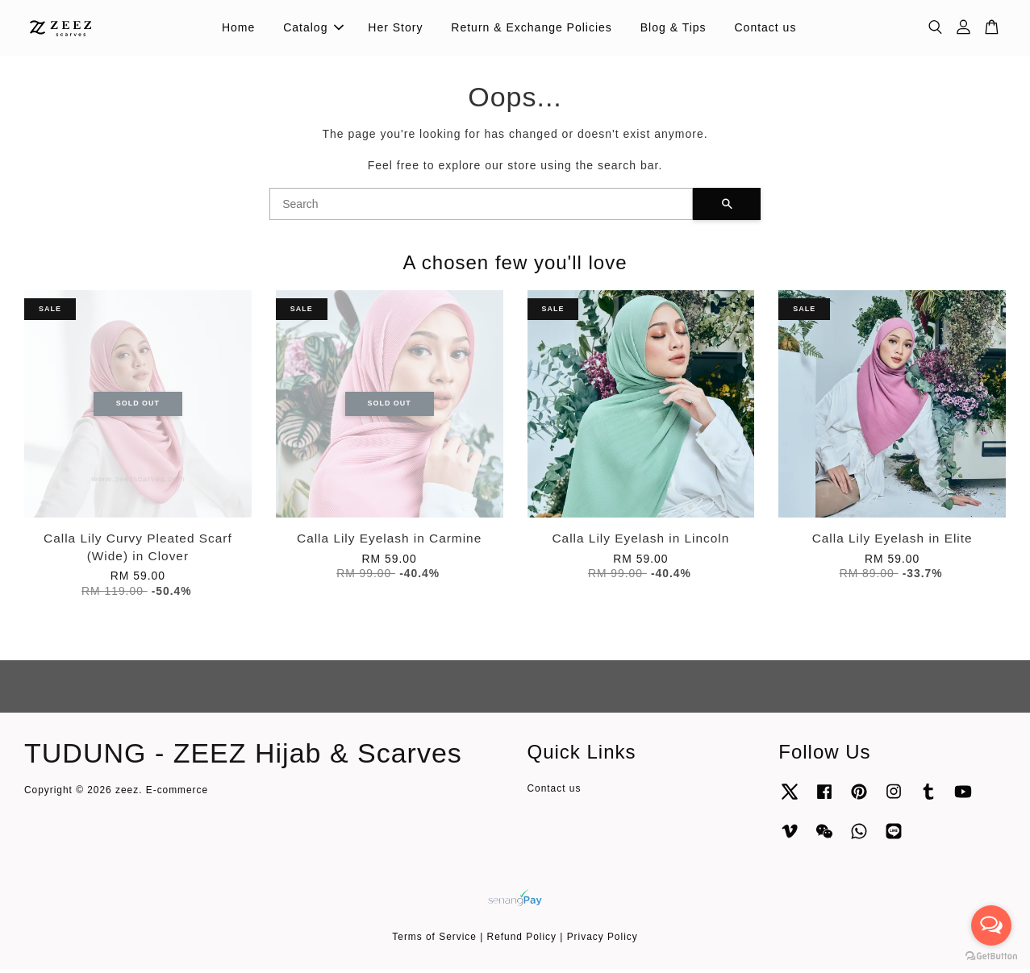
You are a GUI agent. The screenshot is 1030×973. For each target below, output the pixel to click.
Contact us (765, 29)
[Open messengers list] (991, 925)
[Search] (481, 207)
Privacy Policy (602, 940)
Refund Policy (522, 940)
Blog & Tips (673, 29)
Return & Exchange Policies (531, 29)
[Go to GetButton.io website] (991, 956)
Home (238, 29)
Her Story (395, 29)
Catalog (313, 29)
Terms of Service (434, 940)
